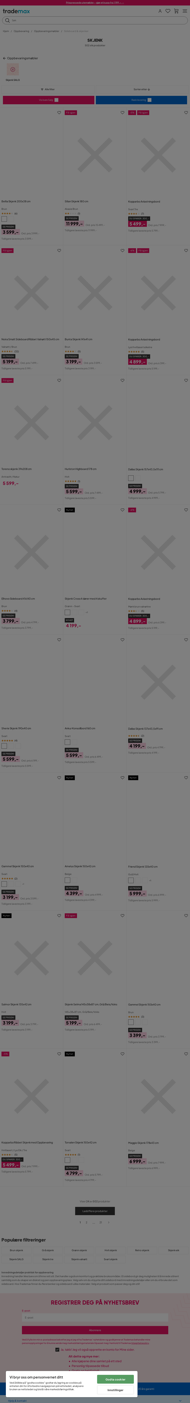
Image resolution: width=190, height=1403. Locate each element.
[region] (72, 1384)
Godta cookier (115, 1379)
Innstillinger (116, 1390)
